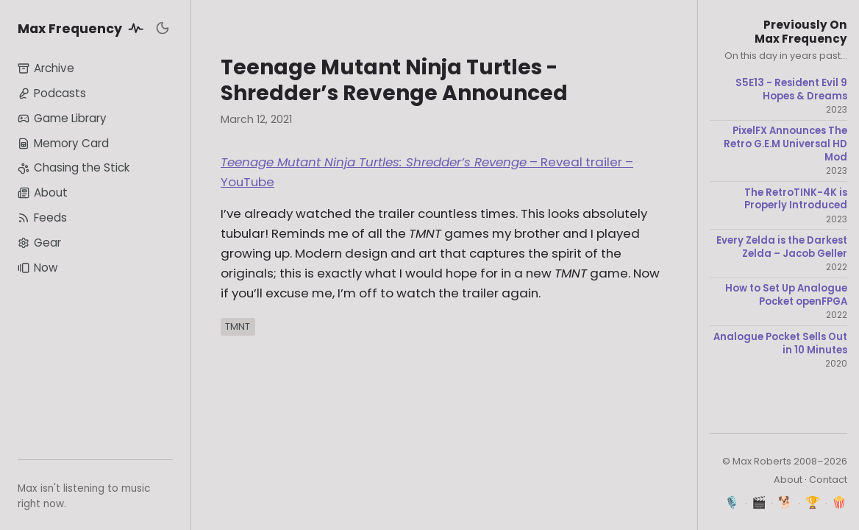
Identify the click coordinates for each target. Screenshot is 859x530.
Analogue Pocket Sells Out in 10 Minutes (780, 343)
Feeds (42, 217)
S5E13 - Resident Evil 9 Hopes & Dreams (791, 89)
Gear (39, 242)
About (43, 192)
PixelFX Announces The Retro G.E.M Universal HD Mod (785, 143)
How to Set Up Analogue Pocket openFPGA (786, 295)
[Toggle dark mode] (162, 28)
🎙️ (732, 502)
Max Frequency (83, 28)
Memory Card (63, 143)
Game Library (62, 118)
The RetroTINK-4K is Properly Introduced (795, 199)
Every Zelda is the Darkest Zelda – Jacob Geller (781, 247)
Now (37, 267)
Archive (46, 68)
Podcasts (52, 93)
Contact (828, 479)
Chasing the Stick (73, 167)
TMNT (237, 326)
